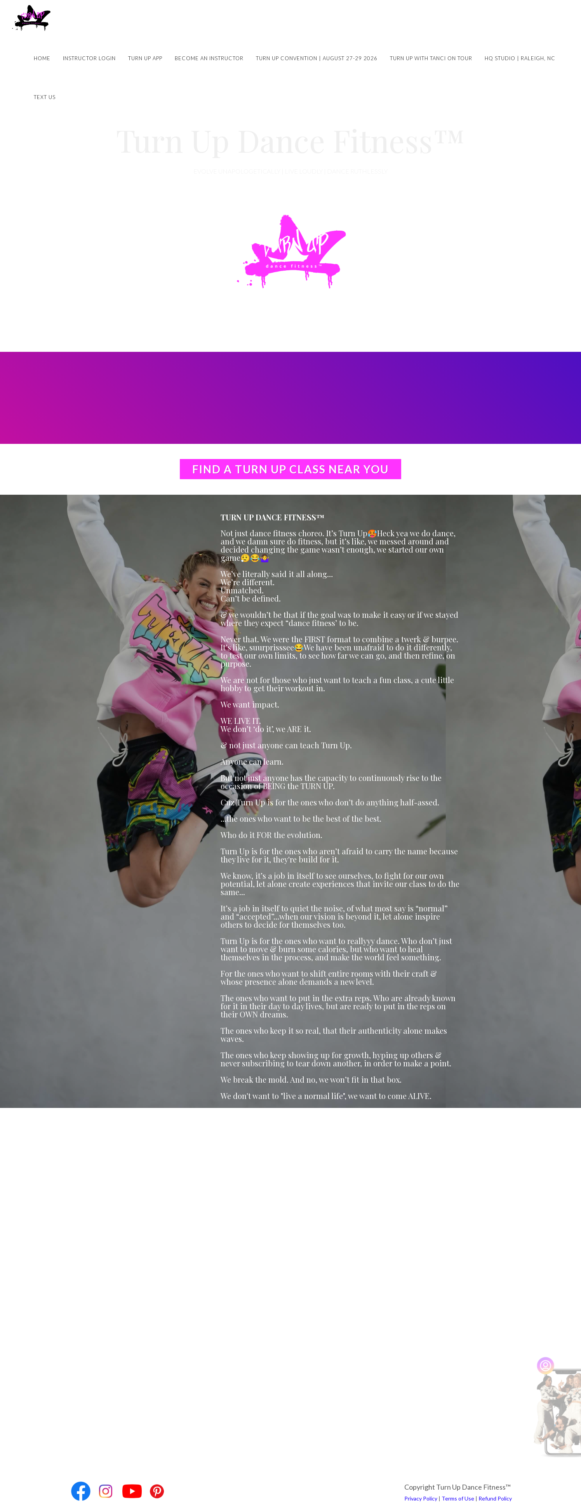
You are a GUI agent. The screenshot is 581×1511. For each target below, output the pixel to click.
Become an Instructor (209, 58)
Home (42, 58)
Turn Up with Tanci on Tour (431, 58)
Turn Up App (145, 58)
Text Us (45, 97)
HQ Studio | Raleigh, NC (520, 58)
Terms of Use (458, 1498)
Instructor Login (89, 58)
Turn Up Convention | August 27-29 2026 (316, 58)
